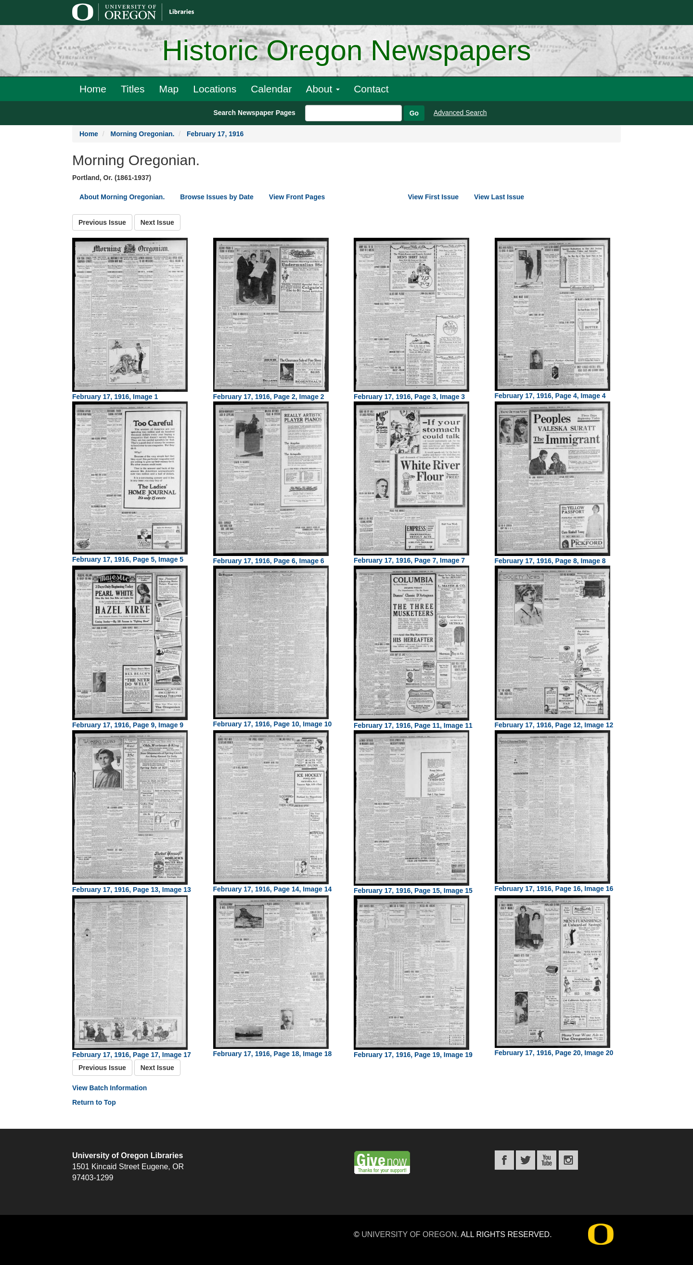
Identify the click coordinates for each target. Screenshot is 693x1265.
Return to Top (94, 1102)
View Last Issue (499, 197)
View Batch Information (109, 1088)
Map (169, 88)
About (323, 88)
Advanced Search (460, 112)
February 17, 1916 (215, 134)
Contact (371, 88)
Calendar (271, 88)
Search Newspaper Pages (254, 112)
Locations (214, 88)
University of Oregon (409, 1234)
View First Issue (433, 197)
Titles (132, 88)
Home (92, 88)
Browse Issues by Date (217, 197)
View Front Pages (297, 197)
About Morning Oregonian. (122, 197)
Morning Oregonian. (142, 134)
